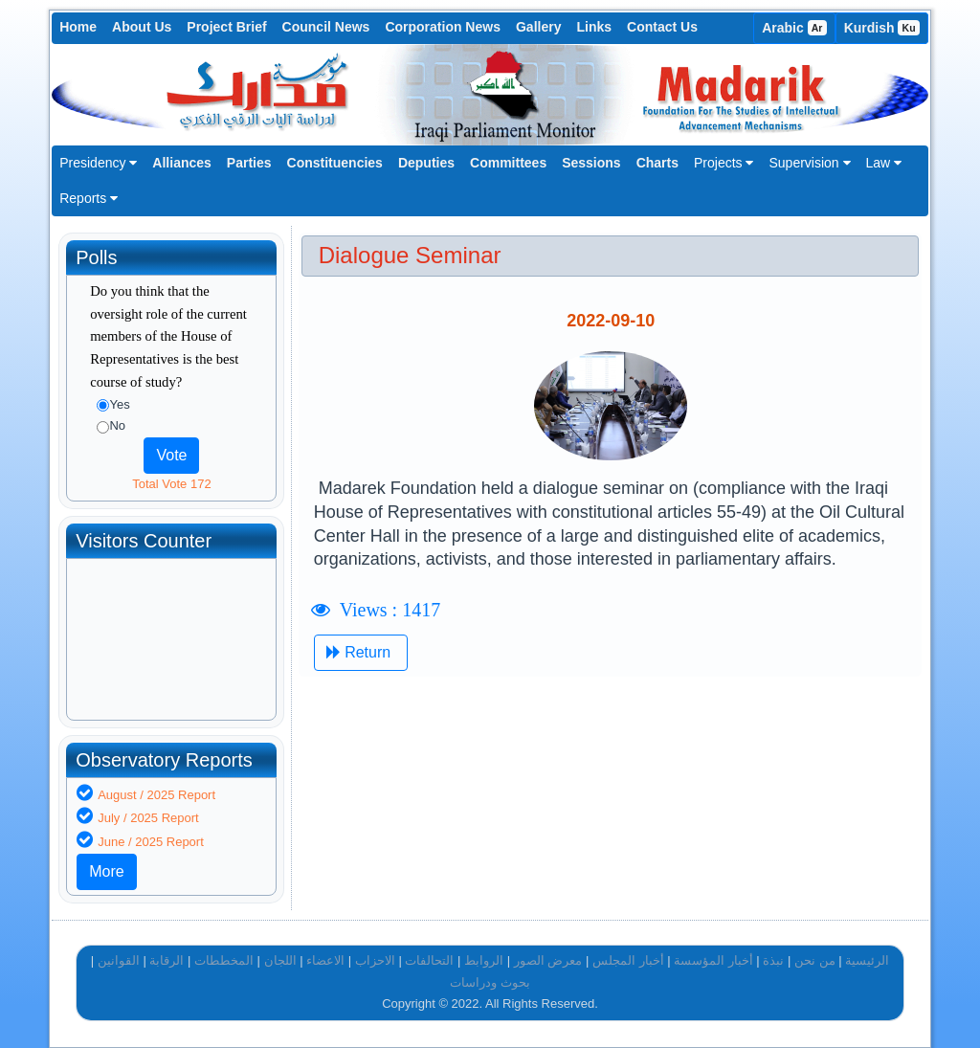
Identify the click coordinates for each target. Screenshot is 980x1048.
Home (78, 26)
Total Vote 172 (171, 484)
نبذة (773, 960)
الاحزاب (375, 960)
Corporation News (443, 26)
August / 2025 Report (156, 795)
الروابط (483, 960)
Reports (88, 198)
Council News (326, 26)
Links (594, 26)
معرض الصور (548, 960)
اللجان (280, 960)
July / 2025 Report (148, 818)
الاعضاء (325, 960)
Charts (657, 162)
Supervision (809, 162)
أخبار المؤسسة (713, 960)
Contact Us (662, 26)
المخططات (224, 960)
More (106, 871)
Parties (249, 162)
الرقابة (166, 960)
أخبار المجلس (628, 960)
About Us (141, 26)
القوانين (119, 960)
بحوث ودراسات (490, 982)
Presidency (98, 162)
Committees (508, 162)
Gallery (538, 26)
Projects (723, 162)
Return (360, 652)
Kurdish (882, 27)
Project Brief (226, 26)
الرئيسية (867, 960)
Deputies (426, 162)
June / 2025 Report (151, 842)
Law (884, 162)
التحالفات (429, 960)
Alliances (181, 162)
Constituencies (335, 162)
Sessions (591, 162)
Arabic (794, 27)
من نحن (814, 960)
